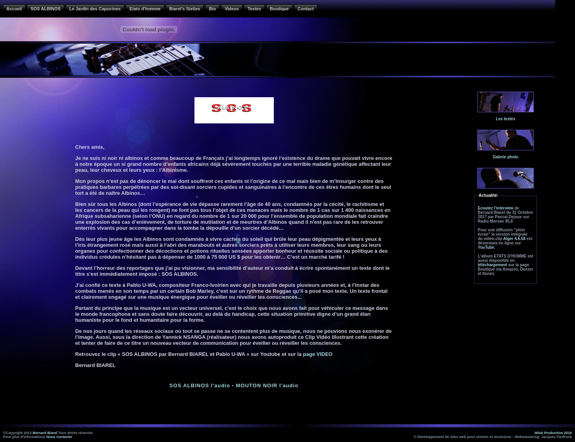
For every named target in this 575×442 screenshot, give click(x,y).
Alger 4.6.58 (514, 238)
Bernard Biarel (45, 433)
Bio (212, 8)
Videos (232, 8)
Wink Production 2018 (553, 433)
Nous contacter (59, 437)
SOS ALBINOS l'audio (199, 385)
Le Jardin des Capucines (95, 8)
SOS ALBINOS (45, 8)
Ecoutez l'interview (495, 208)
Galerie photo (505, 157)
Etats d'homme (144, 8)
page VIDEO (318, 354)
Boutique (279, 8)
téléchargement (492, 265)
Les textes (505, 119)
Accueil (14, 8)
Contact (306, 8)
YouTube (486, 247)
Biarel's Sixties (184, 8)
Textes (254, 8)
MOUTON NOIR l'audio (267, 385)
